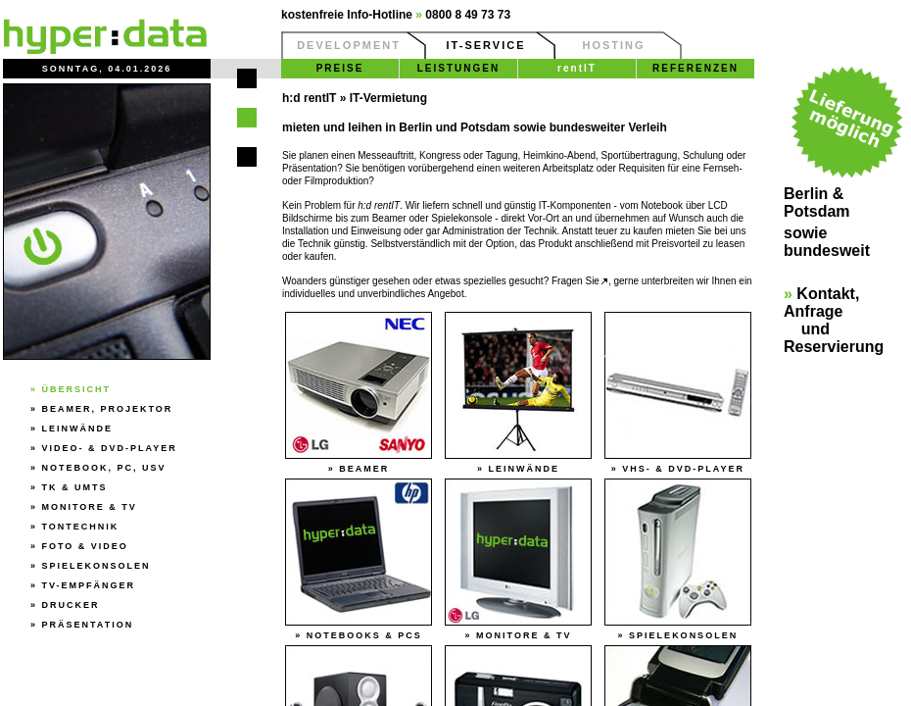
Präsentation (88, 625)
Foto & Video (85, 546)
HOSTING (613, 45)
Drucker (71, 605)
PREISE (340, 68)
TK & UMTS (75, 487)
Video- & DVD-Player (109, 448)
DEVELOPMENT (349, 45)
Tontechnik (81, 526)
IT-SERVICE (486, 45)
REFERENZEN (695, 68)
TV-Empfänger (89, 585)
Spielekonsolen (96, 566)
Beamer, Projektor (107, 409)
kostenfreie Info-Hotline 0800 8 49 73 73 (395, 15)
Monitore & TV (89, 507)
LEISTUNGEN (458, 68)
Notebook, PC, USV (104, 468)
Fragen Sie (579, 281)
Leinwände (78, 428)
